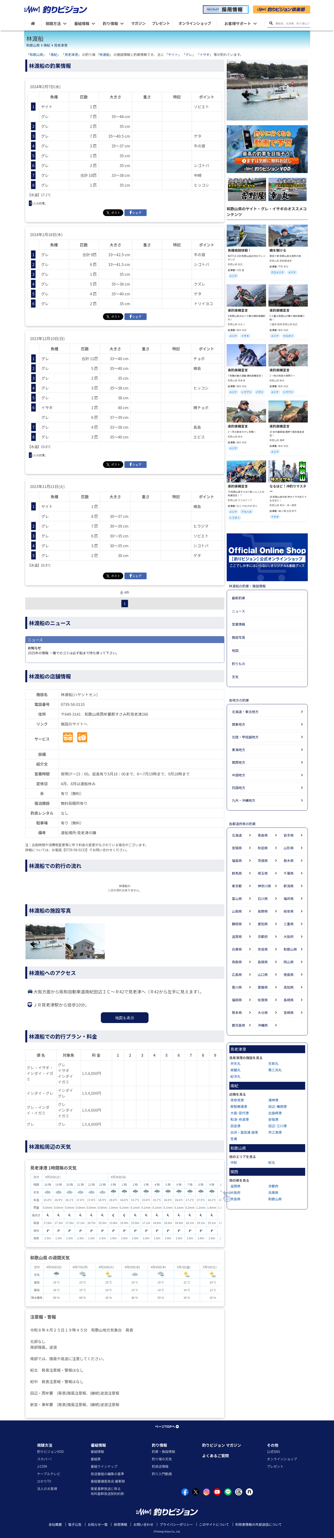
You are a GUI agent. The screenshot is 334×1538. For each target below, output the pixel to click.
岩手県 (289, 835)
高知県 (289, 987)
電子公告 (75, 1524)
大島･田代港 (240, 1112)
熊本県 (237, 1012)
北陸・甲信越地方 (245, 737)
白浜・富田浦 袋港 (244, 1132)
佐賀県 (263, 999)
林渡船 (104, 54)
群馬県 (237, 873)
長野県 (263, 911)
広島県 (237, 974)
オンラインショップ (282, 1459)
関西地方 (238, 762)
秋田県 (263, 847)
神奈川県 (264, 885)
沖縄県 (263, 1025)
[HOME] (33, 23)
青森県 (263, 835)
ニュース (238, 611)
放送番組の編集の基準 (107, 1473)
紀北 (271, 1162)
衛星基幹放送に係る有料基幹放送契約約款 (107, 1491)
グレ (188, 54)
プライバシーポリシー (176, 1524)
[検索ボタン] (271, 23)
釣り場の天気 (162, 1459)
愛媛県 (263, 987)
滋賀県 (237, 936)
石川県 (263, 898)
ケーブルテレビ (48, 1473)
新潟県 (289, 885)
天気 (235, 676)
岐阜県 (289, 911)
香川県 (237, 987)
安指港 (273, 1119)
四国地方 (238, 787)
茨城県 (263, 860)
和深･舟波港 (240, 1119)
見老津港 (60, 45)
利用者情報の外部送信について (258, 1524)
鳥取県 (237, 961)
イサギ (205, 54)
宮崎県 (289, 1012)
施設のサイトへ (74, 724)
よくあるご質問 (215, 1455)
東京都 (237, 885)
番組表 (96, 1459)
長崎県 (289, 999)
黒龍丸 (236, 1069)
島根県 (263, 961)
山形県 (289, 847)
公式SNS (273, 1451)
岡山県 (289, 961)
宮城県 (237, 847)
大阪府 (289, 936)
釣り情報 (159, 1445)
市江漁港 (275, 1132)
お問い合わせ (143, 1524)
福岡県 (237, 999)
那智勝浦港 (239, 1106)
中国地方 (238, 775)
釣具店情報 (160, 1466)
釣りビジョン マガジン (221, 1445)
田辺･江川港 (277, 1125)
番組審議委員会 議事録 (108, 1481)
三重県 (289, 923)
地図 (235, 650)
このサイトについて (214, 1524)
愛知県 (263, 923)
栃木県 (289, 860)
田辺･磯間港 (277, 1106)
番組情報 (98, 1445)
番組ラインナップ (104, 1466)
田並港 (236, 1125)
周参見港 (237, 1100)
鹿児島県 (238, 1025)
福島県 (237, 860)
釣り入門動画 (162, 1473)
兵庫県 (237, 949)
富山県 (237, 898)
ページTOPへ (167, 1426)
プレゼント (275, 1466)
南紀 (47, 45)
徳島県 (289, 974)
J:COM (42, 1466)
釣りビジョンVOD (50, 1451)
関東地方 (238, 724)
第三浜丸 (275, 1069)
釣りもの (238, 663)
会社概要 (55, 1524)
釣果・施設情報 (163, 1451)
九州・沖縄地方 (243, 800)
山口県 (263, 974)
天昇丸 (273, 1063)
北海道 (237, 835)
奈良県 (263, 949)
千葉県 (289, 873)
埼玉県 (263, 873)
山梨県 (237, 911)
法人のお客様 (47, 1488)
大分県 (263, 1012)
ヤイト (173, 54)
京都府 (263, 936)
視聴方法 (44, 1445)
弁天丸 (236, 1063)
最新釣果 (238, 598)
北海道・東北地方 (245, 711)
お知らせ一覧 (98, 1524)
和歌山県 (33, 45)
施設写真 (238, 637)
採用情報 (120, 1524)
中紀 (234, 1162)
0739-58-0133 (73, 704)
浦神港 (273, 1100)
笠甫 (234, 1138)
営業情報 (238, 624)
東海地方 (238, 749)
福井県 (289, 898)
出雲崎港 (275, 1112)
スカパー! (44, 1459)
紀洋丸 (236, 1076)
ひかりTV (44, 1481)
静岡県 (237, 923)
